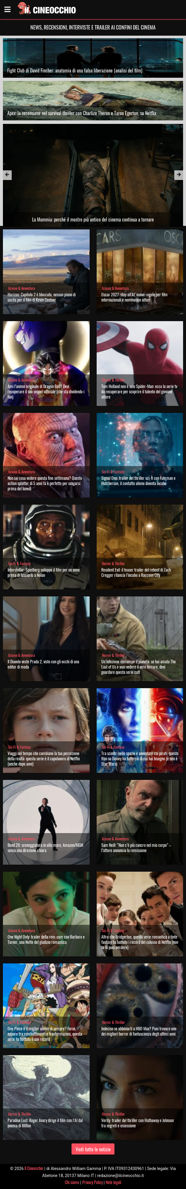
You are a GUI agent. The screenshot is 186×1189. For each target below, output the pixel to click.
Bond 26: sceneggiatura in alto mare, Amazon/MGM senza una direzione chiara (45, 847)
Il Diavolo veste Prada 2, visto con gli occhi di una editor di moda (43, 664)
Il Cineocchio (34, 1168)
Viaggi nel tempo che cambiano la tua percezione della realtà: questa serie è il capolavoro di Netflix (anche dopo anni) (44, 758)
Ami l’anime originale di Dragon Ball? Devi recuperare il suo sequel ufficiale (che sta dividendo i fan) (46, 391)
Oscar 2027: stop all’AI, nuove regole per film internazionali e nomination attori (134, 297)
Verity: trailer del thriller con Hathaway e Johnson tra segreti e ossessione (137, 1123)
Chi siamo (72, 1182)
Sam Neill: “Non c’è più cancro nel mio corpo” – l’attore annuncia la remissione (136, 847)
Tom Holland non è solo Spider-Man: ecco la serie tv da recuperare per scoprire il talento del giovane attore (139, 391)
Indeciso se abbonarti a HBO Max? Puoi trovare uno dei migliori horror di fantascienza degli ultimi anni (138, 1031)
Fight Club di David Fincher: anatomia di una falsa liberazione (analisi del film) (74, 70)
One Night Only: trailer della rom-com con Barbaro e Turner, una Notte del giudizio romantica (46, 939)
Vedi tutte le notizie (93, 1149)
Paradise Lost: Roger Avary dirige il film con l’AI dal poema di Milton (45, 1123)
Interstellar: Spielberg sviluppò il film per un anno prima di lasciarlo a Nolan (44, 572)
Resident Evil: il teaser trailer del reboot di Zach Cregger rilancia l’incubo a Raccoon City (136, 572)
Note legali (113, 1182)
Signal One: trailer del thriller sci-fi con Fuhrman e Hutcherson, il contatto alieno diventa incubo (138, 480)
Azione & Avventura (21, 288)
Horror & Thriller (113, 380)
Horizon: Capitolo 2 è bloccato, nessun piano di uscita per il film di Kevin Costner (42, 297)
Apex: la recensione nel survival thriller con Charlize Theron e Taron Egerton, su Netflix (81, 113)
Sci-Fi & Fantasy (113, 472)
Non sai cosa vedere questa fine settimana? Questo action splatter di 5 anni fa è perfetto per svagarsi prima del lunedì (45, 483)
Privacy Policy (92, 1182)
